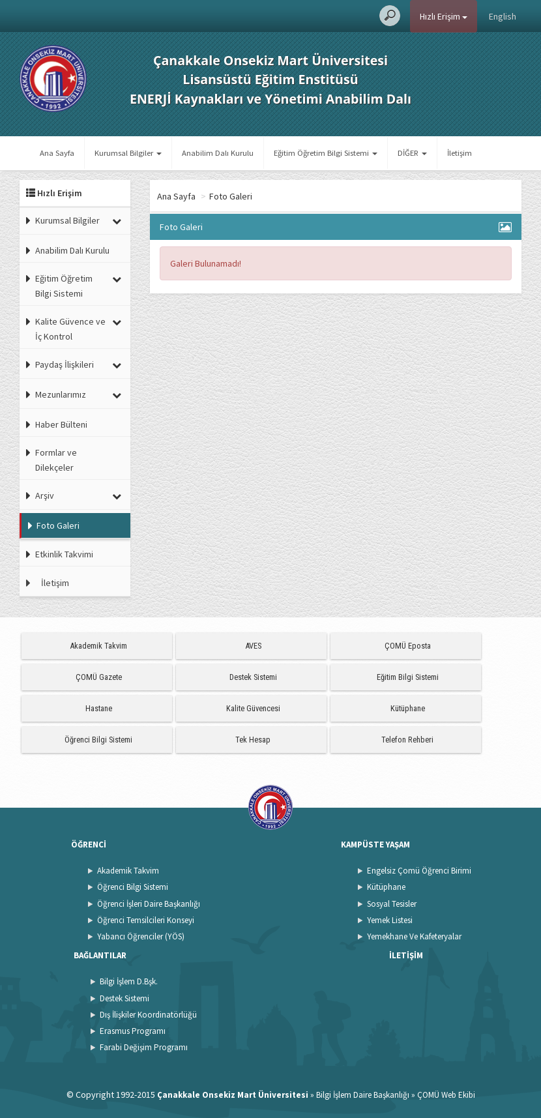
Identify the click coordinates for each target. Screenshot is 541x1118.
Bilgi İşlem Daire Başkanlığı (362, 1094)
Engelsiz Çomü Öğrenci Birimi (419, 870)
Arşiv (44, 495)
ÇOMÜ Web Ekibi (446, 1094)
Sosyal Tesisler (392, 903)
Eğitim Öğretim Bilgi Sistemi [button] (325, 153)
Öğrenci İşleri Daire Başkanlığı (148, 903)
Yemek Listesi (390, 920)
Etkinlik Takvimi (64, 554)
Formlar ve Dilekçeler (56, 460)
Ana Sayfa (57, 153)
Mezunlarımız (60, 394)
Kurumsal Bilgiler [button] (128, 153)
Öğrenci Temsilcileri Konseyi (145, 920)
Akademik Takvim (98, 646)
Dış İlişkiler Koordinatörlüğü (148, 1014)
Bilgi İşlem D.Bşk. (129, 981)
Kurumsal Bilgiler (67, 220)
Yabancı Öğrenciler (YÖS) (140, 936)
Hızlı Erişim (443, 16)
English (502, 16)
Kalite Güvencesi (253, 708)
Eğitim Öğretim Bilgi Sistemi (64, 285)
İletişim (459, 153)
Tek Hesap (252, 739)
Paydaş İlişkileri (64, 364)
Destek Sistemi (253, 677)
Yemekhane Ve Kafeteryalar (414, 936)
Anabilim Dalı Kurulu (218, 153)
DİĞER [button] (412, 153)
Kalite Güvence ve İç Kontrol (70, 329)
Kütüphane (407, 708)
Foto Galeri (58, 525)
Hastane (98, 708)
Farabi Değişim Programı (144, 1047)
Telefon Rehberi (407, 739)
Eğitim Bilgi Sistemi (408, 677)
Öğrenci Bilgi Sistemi (98, 739)
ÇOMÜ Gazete (99, 677)
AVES (253, 646)
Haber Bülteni (61, 424)
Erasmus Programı (133, 1031)
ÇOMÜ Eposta (408, 646)
